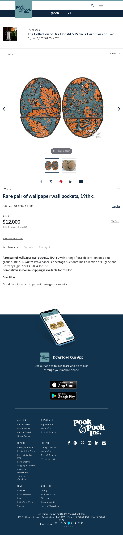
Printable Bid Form (26, 451)
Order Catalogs (24, 436)
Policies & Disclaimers (22, 471)
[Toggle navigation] (101, 5)
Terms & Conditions (22, 478)
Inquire (116, 206)
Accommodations (49, 502)
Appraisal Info (47, 424)
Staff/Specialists (48, 494)
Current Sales (23, 424)
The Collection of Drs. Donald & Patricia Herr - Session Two (71, 34)
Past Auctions (23, 428)
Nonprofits (45, 428)
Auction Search (24, 432)
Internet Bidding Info (24, 456)
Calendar (21, 490)
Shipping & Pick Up (26, 465)
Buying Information (26, 447)
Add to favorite (118, 189)
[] (115, 221)
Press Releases (24, 494)
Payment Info (23, 461)
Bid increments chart (13, 238)
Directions (45, 498)
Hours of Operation (50, 506)
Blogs (19, 498)
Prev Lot (8, 54)
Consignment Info (49, 447)
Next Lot (114, 53)
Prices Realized (48, 459)
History (44, 490)
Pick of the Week (25, 502)
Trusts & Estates (48, 432)
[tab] (10, 248)
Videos (20, 506)
